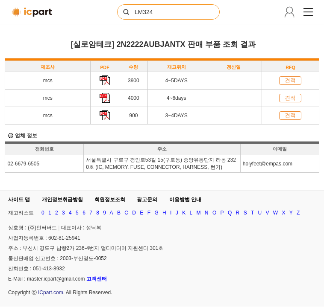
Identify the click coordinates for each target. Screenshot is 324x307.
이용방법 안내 (185, 200)
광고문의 (147, 200)
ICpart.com (50, 292)
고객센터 (96, 279)
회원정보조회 (109, 200)
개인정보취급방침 (62, 200)
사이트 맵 (19, 200)
